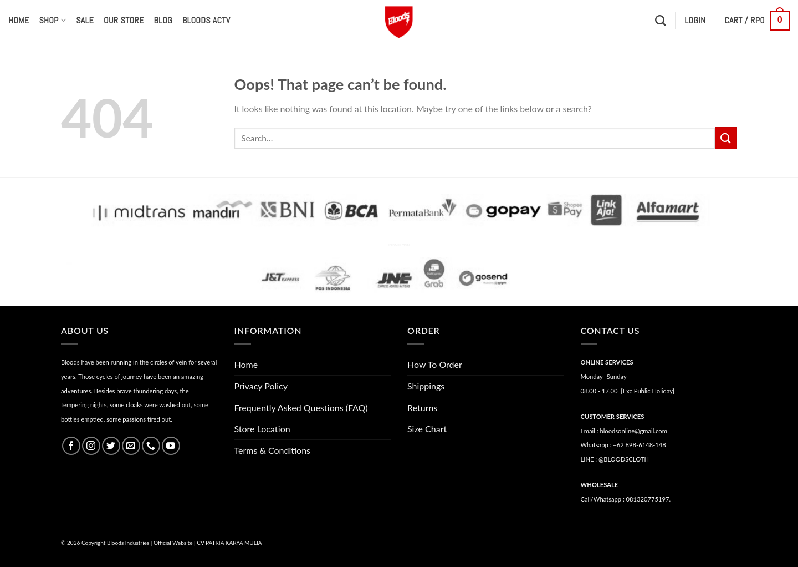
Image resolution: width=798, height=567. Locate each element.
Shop (52, 20)
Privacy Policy (261, 386)
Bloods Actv (206, 20)
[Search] (660, 20)
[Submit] (726, 138)
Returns (422, 407)
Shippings (425, 386)
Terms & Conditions (272, 450)
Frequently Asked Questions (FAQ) (301, 407)
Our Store (124, 20)
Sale (85, 20)
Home (18, 20)
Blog (163, 20)
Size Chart (427, 428)
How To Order (434, 364)
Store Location (262, 428)
